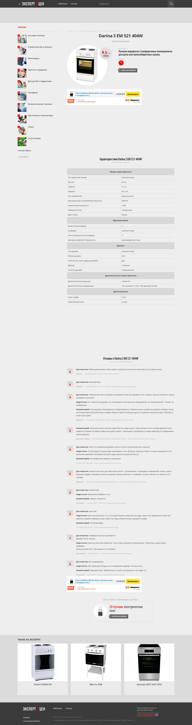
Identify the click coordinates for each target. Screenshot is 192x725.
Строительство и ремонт (40, 47)
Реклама (26, 717)
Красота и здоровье (37, 69)
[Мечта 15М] (96, 662)
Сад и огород (34, 138)
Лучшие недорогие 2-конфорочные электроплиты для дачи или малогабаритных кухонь (145, 53)
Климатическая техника (40, 104)
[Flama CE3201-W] (43, 662)
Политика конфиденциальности (85, 720)
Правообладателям (127, 720)
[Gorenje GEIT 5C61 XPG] (149, 662)
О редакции (104, 4)
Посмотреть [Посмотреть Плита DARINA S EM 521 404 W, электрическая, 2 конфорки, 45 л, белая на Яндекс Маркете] (132, 94)
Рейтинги (62, 4)
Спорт (31, 127)
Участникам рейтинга (31, 721)
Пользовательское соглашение (63, 720)
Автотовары (34, 58)
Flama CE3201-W (43, 684)
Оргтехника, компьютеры (40, 115)
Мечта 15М (96, 684)
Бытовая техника (36, 35)
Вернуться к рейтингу (127, 70)
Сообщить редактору (146, 714)
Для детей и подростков (39, 81)
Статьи (74, 4)
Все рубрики (23, 157)
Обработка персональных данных (108, 720)
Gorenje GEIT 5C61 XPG (149, 684)
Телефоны (33, 92)
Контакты (78, 717)
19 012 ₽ (120, 94)
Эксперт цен (33, 4)
